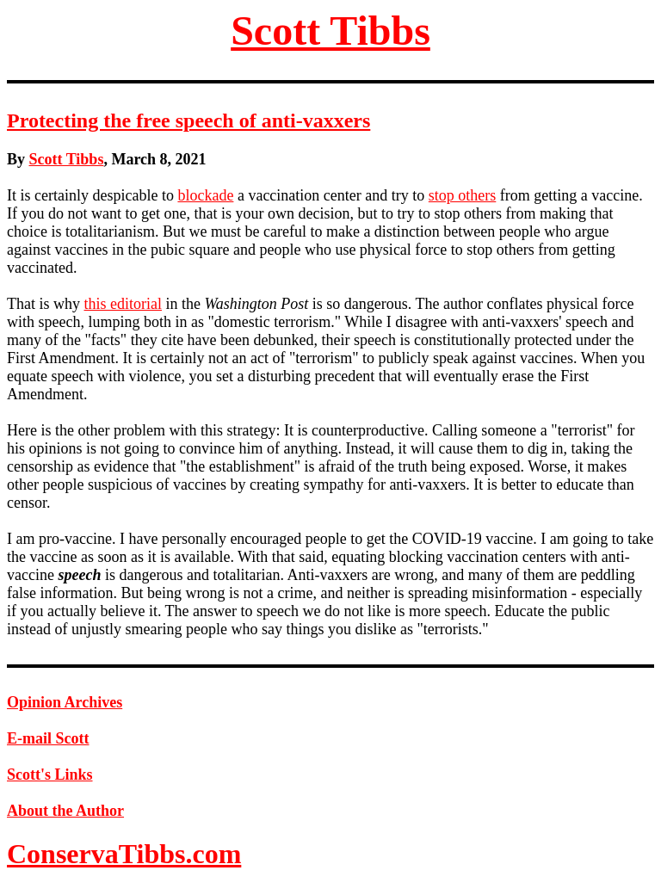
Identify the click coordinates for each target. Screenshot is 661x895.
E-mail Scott (48, 738)
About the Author (65, 810)
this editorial (123, 303)
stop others (463, 195)
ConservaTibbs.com (124, 853)
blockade (205, 195)
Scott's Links (50, 774)
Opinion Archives (64, 702)
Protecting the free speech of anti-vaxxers (188, 120)
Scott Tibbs (330, 30)
